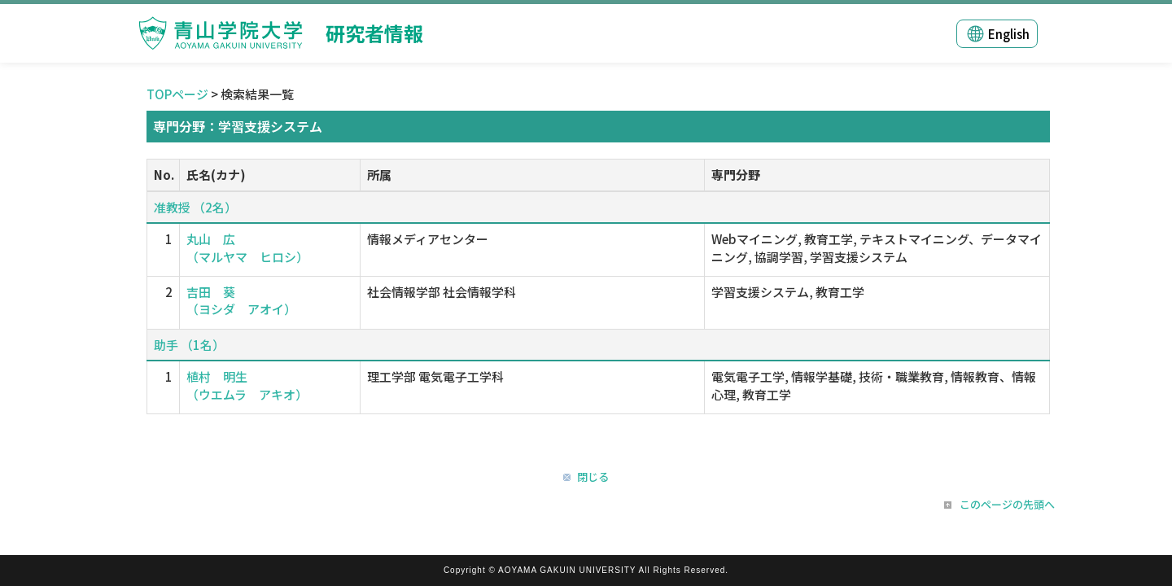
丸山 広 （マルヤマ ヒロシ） (247, 247)
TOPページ (177, 94)
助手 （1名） (189, 344)
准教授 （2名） (195, 207)
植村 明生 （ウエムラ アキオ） (247, 385)
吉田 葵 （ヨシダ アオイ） (241, 300)
